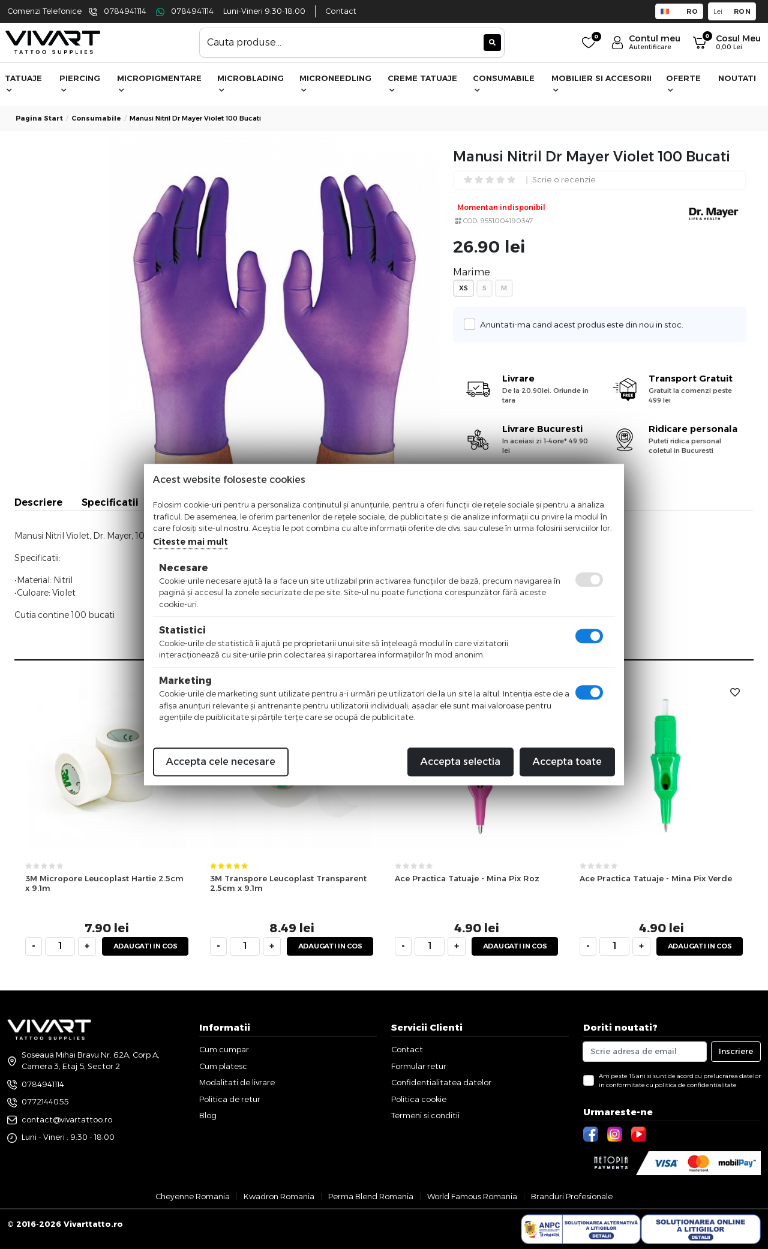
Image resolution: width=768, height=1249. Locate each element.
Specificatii (110, 502)
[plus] (87, 946)
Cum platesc (223, 1066)
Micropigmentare (159, 83)
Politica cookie (418, 1099)
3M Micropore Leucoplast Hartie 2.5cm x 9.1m (104, 883)
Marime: (472, 272)
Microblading (250, 83)
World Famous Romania (472, 1196)
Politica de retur (229, 1099)
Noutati (737, 78)
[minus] (33, 946)
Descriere (38, 502)
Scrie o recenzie (564, 180)
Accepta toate (567, 761)
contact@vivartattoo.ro (67, 1119)
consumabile (96, 118)
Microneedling (335, 83)
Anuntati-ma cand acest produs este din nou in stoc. (578, 324)
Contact (340, 11)
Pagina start (39, 118)
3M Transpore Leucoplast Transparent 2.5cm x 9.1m (288, 883)
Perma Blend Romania (370, 1196)
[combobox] (352, 43)
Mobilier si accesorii (601, 83)
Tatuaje (23, 83)
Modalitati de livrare (237, 1082)
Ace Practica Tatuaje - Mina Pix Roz (467, 878)
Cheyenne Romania (192, 1196)
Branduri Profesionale (572, 1196)
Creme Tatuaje (422, 83)
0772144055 (45, 1101)
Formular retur (418, 1066)
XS (463, 288)
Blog (208, 1115)
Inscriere (736, 1051)
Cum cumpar (224, 1049)
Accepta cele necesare (220, 761)
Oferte (683, 83)
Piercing (79, 83)
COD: (470, 221)
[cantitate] (60, 946)
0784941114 (125, 11)
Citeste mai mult (190, 541)
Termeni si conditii (425, 1115)
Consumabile (504, 83)
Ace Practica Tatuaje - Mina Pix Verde (656, 878)
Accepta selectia (460, 761)
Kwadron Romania (279, 1196)
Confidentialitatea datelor (441, 1082)
